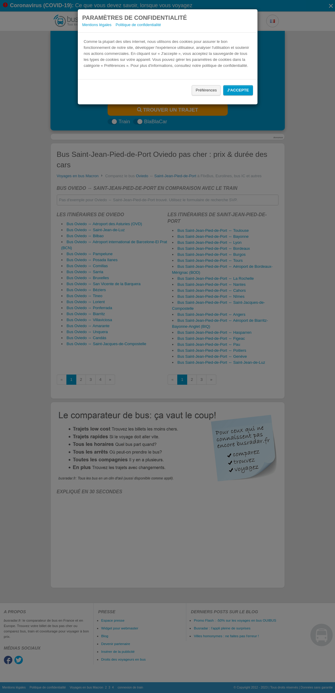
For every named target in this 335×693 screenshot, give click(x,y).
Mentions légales (97, 24)
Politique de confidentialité (138, 24)
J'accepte (238, 90)
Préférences (206, 90)
